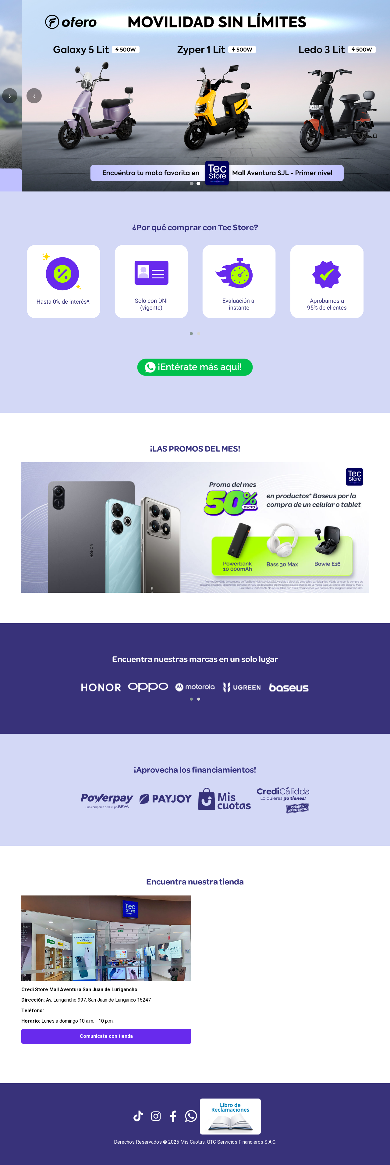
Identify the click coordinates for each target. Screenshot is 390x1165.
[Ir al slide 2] (198, 183)
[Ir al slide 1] (191, 183)
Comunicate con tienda (106, 1036)
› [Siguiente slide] (378, 96)
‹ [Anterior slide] (12, 96)
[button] (191, 334)
